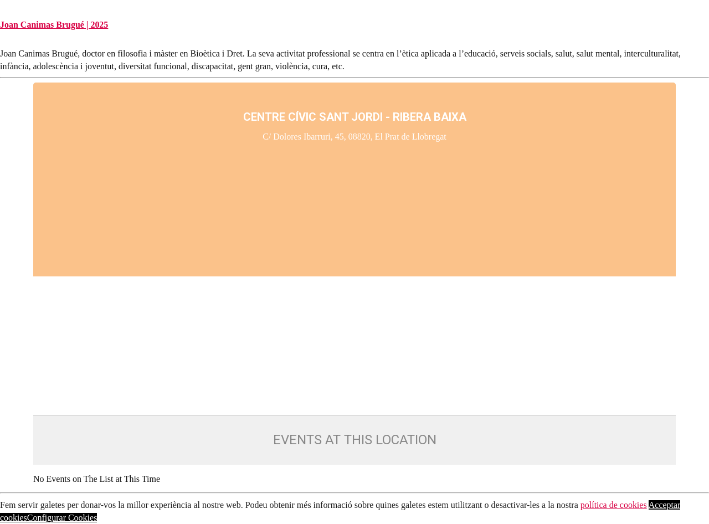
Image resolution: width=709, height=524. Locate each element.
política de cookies (613, 505)
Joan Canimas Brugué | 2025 (54, 24)
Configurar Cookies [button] (62, 517)
